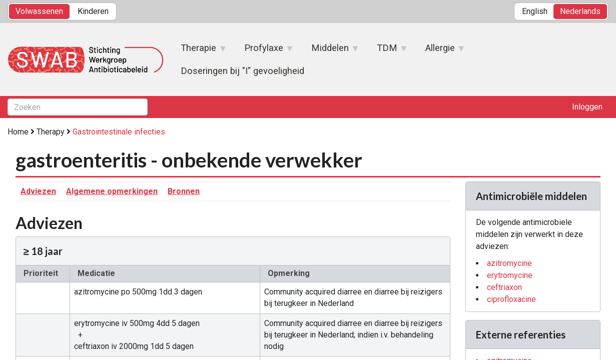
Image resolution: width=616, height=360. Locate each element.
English (534, 11)
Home (18, 131)
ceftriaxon (504, 287)
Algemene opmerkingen (112, 191)
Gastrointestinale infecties (119, 131)
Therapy (51, 131)
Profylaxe (264, 51)
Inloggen (587, 107)
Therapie (199, 51)
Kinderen (93, 11)
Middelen (330, 51)
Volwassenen (39, 11)
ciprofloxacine (511, 299)
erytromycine (509, 275)
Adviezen (38, 191)
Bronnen (184, 191)
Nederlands (580, 11)
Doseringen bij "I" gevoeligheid (242, 71)
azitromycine (509, 263)
